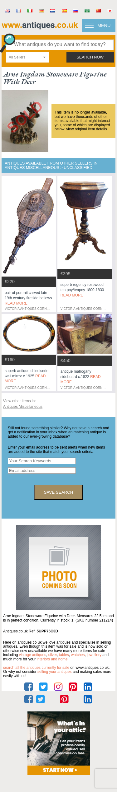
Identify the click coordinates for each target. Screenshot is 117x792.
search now (90, 57)
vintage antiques (32, 655)
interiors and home (52, 659)
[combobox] (27, 57)
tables (64, 655)
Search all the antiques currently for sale (36, 667)
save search (58, 492)
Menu (103, 25)
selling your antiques (54, 671)
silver (52, 655)
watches (78, 655)
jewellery (94, 655)
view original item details (86, 129)
